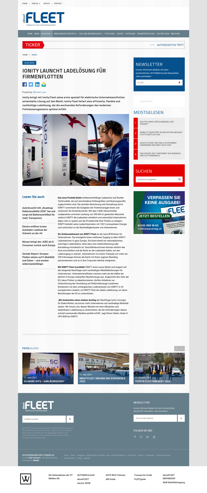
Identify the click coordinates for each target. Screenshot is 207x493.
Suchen (175, 34)
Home (67, 455)
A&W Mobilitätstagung (174, 482)
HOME (25, 3)
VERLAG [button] (36, 3)
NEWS (34, 55)
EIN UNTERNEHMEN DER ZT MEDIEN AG (38, 455)
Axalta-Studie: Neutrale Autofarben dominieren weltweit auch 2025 (158, 144)
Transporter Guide (164, 455)
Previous (176, 348)
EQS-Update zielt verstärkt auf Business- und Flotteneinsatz (160, 154)
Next (182, 348)
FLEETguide (140, 479)
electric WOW (70, 458)
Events (142, 455)
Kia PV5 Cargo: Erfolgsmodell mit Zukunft (157, 123)
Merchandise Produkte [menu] (97, 455)
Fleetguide (151, 455)
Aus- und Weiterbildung (117, 455)
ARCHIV (46, 3)
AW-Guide (111, 479)
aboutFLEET (83, 479)
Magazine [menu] (82, 455)
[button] (47, 33)
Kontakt (88, 458)
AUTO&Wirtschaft (86, 475)
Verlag (80, 458)
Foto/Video (132, 455)
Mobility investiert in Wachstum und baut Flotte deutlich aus (161, 133)
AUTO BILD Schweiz (115, 475)
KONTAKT (58, 3)
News (74, 455)
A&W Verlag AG (35, 458)
